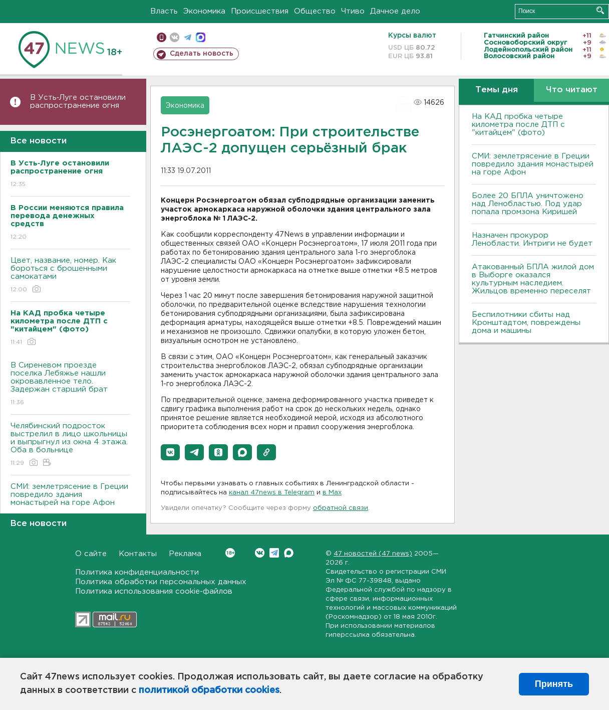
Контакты (138, 554)
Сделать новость (201, 54)
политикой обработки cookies (209, 690)
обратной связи (340, 508)
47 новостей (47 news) (373, 554)
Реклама (185, 554)
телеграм (187, 37)
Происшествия (259, 11)
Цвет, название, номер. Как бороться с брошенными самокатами (70, 275)
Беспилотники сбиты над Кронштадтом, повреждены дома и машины (526, 322)
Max (288, 553)
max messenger (200, 37)
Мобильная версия (161, 37)
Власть (164, 11)
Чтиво (353, 11)
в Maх (332, 492)
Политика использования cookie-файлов (153, 591)
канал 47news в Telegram (272, 492)
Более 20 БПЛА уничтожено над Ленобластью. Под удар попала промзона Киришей (527, 204)
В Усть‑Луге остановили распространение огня (78, 101)
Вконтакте (230, 553)
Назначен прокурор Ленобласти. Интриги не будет (532, 239)
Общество (315, 11)
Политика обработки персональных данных (160, 582)
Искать (600, 10)
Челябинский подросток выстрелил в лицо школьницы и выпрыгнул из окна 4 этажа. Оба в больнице (70, 445)
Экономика (204, 11)
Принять (554, 684)
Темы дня (496, 90)
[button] (170, 452)
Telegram (274, 553)
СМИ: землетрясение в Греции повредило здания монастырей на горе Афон (70, 501)
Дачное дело (395, 11)
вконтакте (174, 37)
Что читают (571, 90)
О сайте (91, 554)
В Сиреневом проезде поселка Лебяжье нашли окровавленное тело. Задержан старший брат (70, 384)
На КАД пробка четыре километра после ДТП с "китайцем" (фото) (518, 124)
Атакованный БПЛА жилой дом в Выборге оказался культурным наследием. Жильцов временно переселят (533, 279)
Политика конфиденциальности (137, 572)
